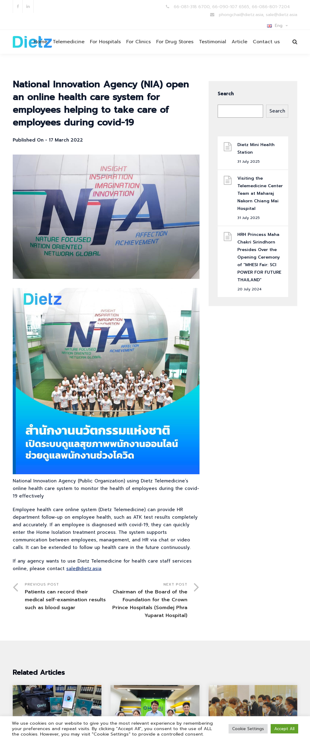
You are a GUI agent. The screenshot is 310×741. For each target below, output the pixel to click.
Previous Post (65, 597)
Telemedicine (68, 41)
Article (239, 41)
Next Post (146, 600)
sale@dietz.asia (83, 568)
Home (40, 41)
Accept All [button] (284, 729)
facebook (18, 6)
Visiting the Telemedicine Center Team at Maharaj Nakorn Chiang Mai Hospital (260, 193)
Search (226, 93)
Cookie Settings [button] (248, 729)
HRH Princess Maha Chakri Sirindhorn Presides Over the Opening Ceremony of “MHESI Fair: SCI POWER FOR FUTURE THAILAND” (259, 257)
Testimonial (212, 41)
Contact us (266, 41)
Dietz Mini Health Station (256, 148)
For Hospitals (105, 41)
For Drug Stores (174, 41)
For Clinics (138, 41)
